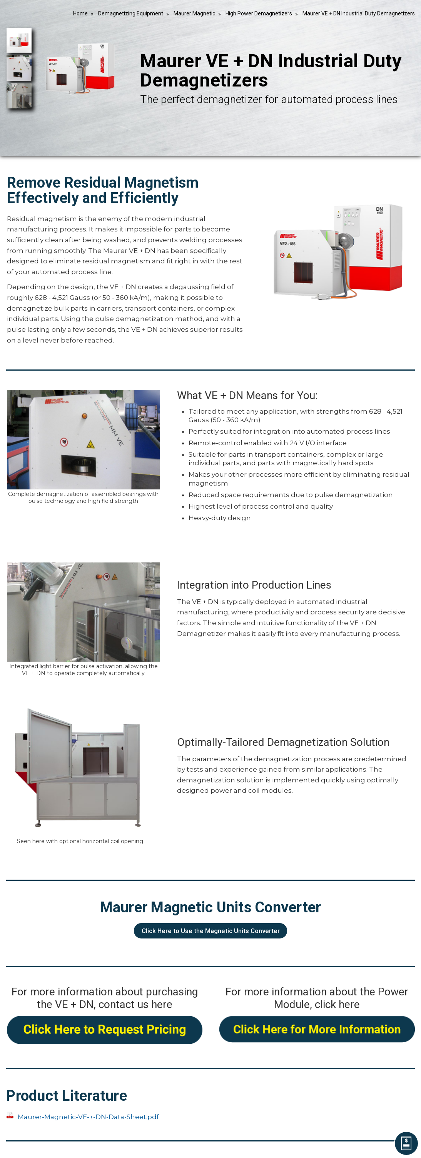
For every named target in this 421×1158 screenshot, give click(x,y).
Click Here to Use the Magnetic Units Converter (210, 931)
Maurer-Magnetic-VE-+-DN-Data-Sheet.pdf (88, 1117)
